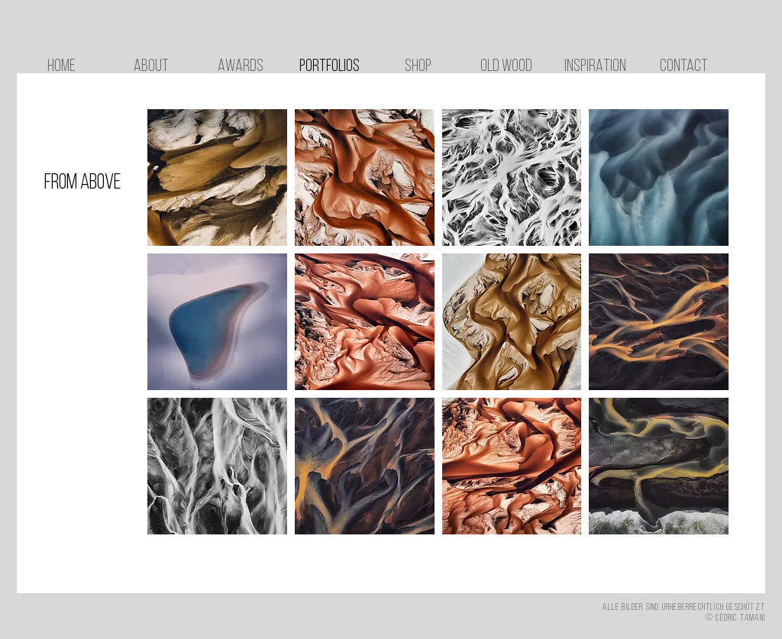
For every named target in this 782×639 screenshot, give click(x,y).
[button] (217, 177)
